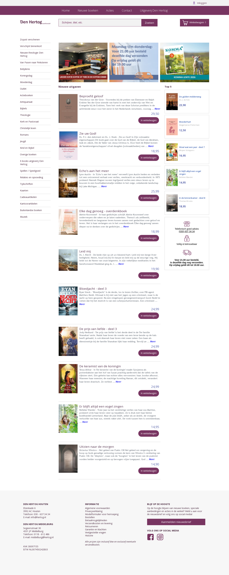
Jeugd (23, 141)
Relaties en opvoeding (31, 177)
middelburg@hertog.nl (42, 537)
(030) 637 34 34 (187, 231)
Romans (24, 134)
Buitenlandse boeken (31, 210)
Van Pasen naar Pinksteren (34, 62)
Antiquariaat (26, 101)
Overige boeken (28, 154)
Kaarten (24, 190)
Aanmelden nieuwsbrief (176, 522)
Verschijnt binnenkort (31, 46)
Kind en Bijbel (27, 147)
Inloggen (200, 2)
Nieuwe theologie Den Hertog (31, 54)
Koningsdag (26, 75)
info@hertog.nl (38, 517)
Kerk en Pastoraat (29, 121)
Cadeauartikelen (28, 197)
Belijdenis (25, 69)
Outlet (23, 88)
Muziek (23, 216)
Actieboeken (26, 95)
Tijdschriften (26, 183)
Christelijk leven (28, 128)
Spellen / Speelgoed (30, 170)
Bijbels (23, 108)
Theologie (25, 115)
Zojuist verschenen (30, 39)
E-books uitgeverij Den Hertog (32, 162)
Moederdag (26, 82)
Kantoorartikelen (28, 203)
